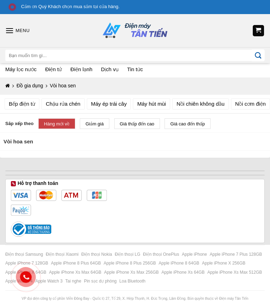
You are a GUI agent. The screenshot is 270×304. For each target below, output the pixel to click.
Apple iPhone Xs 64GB (183, 272)
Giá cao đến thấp (187, 123)
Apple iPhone (195, 254)
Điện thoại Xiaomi (63, 254)
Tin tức (135, 69)
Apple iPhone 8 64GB (179, 263)
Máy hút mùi (151, 104)
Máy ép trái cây (109, 104)
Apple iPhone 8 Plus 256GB (130, 263)
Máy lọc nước (21, 69)
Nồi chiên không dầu (200, 104)
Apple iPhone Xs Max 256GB (132, 272)
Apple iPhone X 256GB (224, 263)
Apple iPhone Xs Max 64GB (76, 272)
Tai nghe (74, 281)
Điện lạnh (81, 69)
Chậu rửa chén (63, 104)
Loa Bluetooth (133, 281)
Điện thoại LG (128, 254)
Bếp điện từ (22, 104)
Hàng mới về (57, 123)
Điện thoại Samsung (24, 254)
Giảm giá (94, 123)
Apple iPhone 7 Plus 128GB (236, 254)
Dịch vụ (109, 69)
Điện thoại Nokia (97, 254)
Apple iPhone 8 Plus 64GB (76, 263)
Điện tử (53, 69)
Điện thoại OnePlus (161, 254)
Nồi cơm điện (250, 104)
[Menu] (17, 30)
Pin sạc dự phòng (101, 281)
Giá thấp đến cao (137, 123)
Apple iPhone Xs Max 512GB (235, 272)
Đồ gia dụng (30, 85)
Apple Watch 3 (49, 281)
